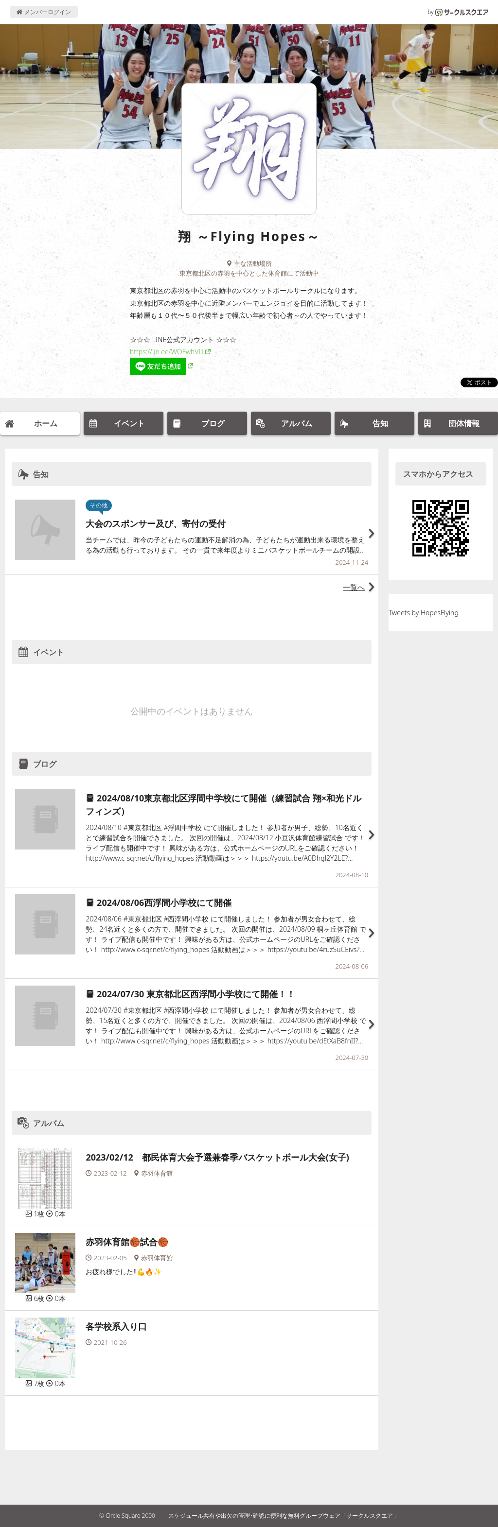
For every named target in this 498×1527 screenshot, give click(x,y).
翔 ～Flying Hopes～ (249, 236)
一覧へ (354, 587)
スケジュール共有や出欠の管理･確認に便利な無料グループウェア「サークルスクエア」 (283, 1515)
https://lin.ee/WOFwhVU (167, 351)
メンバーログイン (44, 12)
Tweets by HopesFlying (424, 612)
